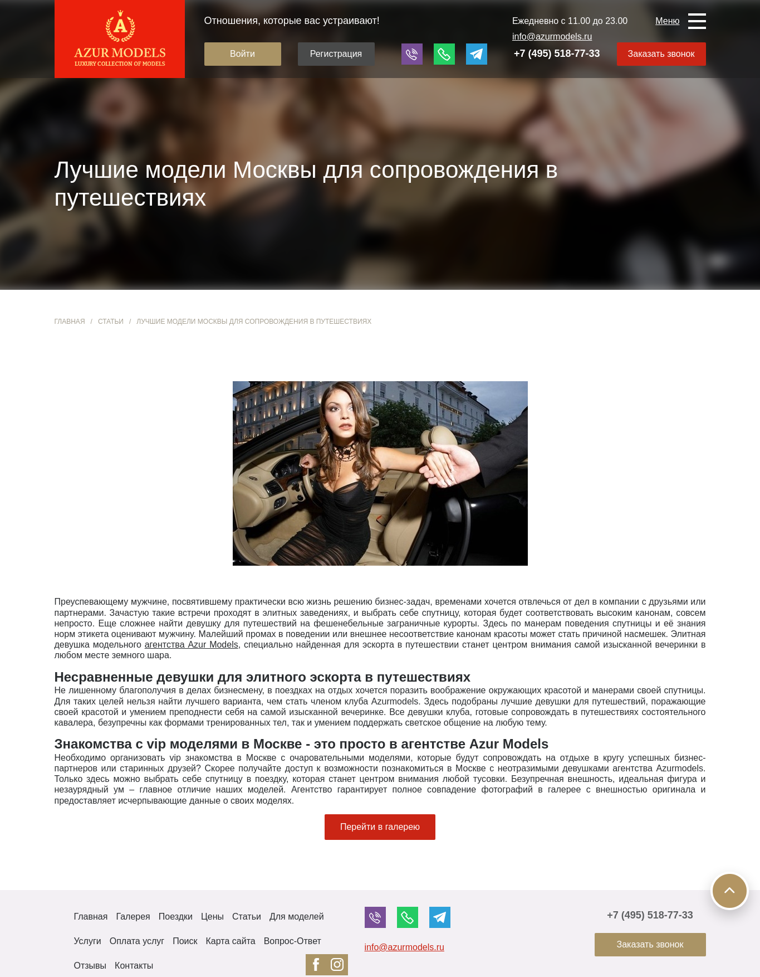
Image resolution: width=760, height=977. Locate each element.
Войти (242, 54)
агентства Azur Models (191, 644)
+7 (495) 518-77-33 (557, 53)
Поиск (185, 941)
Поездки (176, 916)
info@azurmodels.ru (552, 36)
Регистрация (336, 54)
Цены (212, 916)
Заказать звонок (661, 54)
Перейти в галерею (380, 827)
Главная (70, 321)
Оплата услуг (137, 941)
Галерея (133, 916)
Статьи (111, 321)
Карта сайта (231, 941)
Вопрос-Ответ (292, 941)
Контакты (134, 965)
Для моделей (296, 916)
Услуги (87, 941)
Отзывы (90, 965)
